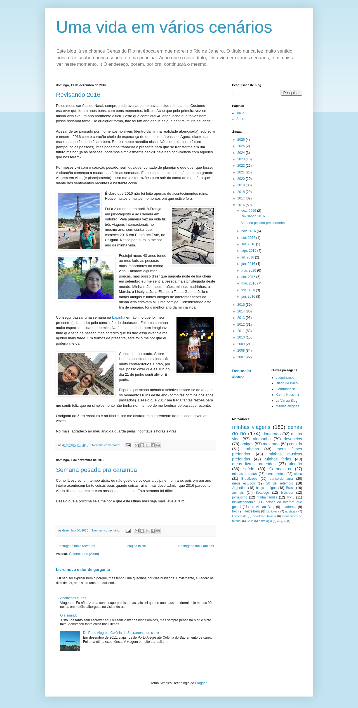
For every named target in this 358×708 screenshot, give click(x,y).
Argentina (239, 488)
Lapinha (118, 317)
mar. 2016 (249, 283)
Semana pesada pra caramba (96, 469)
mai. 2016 (249, 270)
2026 (241, 140)
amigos (247, 444)
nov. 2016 (249, 231)
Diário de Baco (287, 383)
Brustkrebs (249, 479)
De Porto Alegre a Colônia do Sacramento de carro (121, 633)
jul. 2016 (248, 257)
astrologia (265, 521)
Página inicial (137, 546)
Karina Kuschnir (288, 395)
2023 (241, 159)
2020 (241, 179)
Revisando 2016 (78, 94)
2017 (241, 198)
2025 (241, 146)
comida (295, 444)
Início (240, 113)
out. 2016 (248, 238)
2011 (241, 331)
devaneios (293, 439)
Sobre (240, 119)
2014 (241, 311)
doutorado (272, 434)
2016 (241, 205)
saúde (248, 469)
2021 (241, 172)
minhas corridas (244, 474)
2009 (241, 344)
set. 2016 (248, 244)
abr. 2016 (248, 277)
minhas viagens (251, 427)
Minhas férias (278, 459)
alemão (295, 464)
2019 (241, 185)
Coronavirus (280, 469)
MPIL (291, 497)
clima (298, 474)
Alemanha (262, 439)
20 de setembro (279, 483)
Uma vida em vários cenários (164, 27)
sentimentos (276, 474)
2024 (241, 153)
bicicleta (287, 493)
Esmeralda (239, 516)
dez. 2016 (249, 211)
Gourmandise (286, 389)
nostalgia (291, 511)
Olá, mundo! (69, 615)
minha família (267, 497)
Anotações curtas (73, 598)
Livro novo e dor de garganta (83, 569)
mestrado (271, 444)
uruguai (281, 521)
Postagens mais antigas (196, 546)
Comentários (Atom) (84, 554)
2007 (241, 357)
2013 (241, 318)
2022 (241, 166)
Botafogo (262, 493)
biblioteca (273, 511)
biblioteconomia (243, 502)
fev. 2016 (248, 290)
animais (238, 493)
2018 (241, 192)
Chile (250, 521)
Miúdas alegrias (287, 406)
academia (289, 507)
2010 (241, 337)
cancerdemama (281, 479)
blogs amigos (266, 488)
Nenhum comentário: (106, 445)
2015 (241, 305)
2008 (241, 350)
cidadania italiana (264, 516)
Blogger (201, 683)
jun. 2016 (248, 264)
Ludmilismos (285, 378)
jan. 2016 (248, 296)
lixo (234, 511)
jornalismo (240, 497)
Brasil (290, 488)
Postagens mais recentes (76, 546)
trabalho (251, 449)
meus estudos (243, 483)
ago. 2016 (249, 251)
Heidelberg (252, 511)
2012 (241, 324)
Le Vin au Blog (287, 401)
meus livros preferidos (253, 464)
